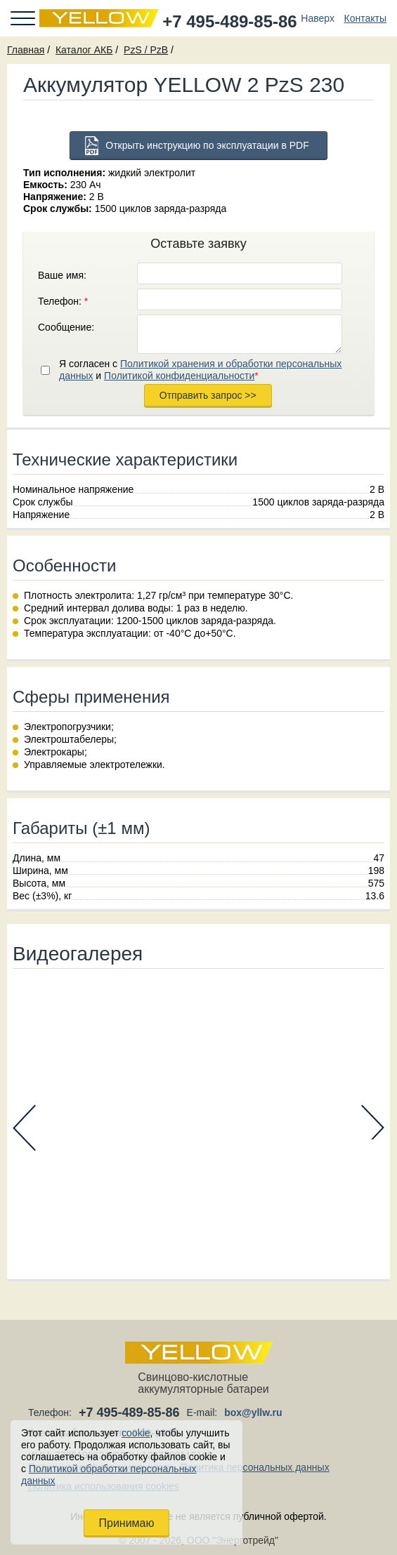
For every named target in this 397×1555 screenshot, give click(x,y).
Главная (25, 49)
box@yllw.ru (253, 1412)
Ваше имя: (62, 275)
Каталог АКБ (84, 49)
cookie (136, 1432)
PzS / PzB (146, 49)
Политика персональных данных (255, 1467)
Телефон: (63, 301)
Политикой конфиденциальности (179, 375)
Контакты (365, 18)
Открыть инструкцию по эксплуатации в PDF (207, 145)
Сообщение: (66, 327)
